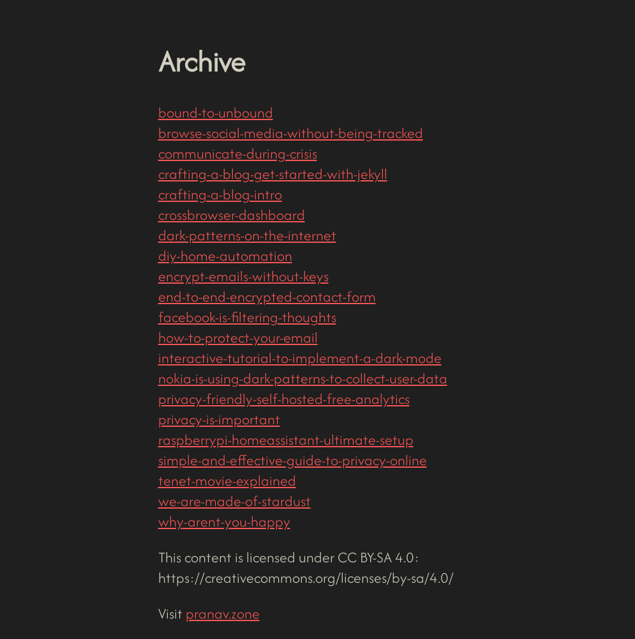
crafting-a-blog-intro (220, 194)
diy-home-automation (225, 255)
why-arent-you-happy (224, 521)
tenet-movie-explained (227, 480)
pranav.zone (223, 613)
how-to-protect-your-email (238, 337)
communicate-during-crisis (237, 153)
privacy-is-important (219, 419)
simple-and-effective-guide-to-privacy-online (292, 460)
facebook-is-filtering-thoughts (247, 317)
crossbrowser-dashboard (231, 214)
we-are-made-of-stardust (234, 501)
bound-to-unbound (215, 112)
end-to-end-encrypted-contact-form (267, 296)
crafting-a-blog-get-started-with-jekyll (272, 174)
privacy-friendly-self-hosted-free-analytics (284, 399)
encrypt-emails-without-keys (243, 276)
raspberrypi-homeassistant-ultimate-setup (286, 439)
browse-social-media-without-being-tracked (290, 133)
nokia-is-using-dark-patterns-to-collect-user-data (302, 378)
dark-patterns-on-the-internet (247, 235)
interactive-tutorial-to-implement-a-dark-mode (300, 358)
